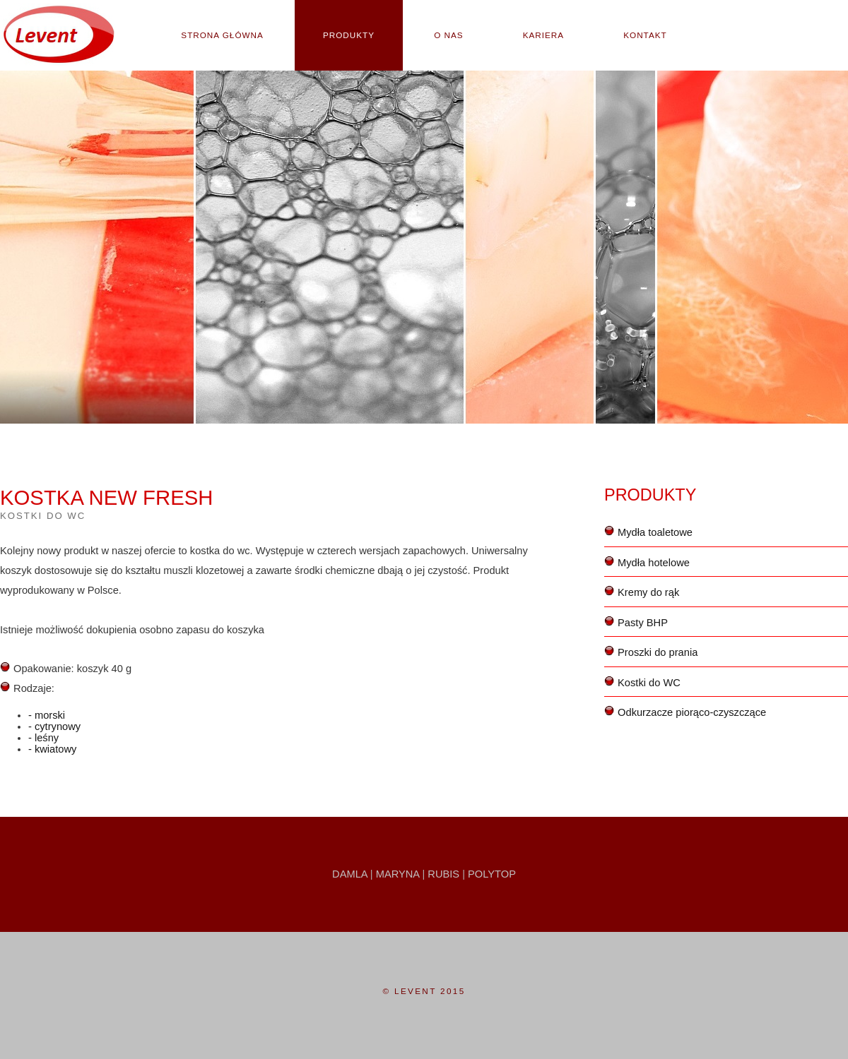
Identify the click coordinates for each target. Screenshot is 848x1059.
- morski (46, 715)
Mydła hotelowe (654, 562)
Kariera (543, 35)
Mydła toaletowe (655, 532)
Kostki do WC (649, 682)
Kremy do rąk (648, 592)
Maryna (398, 874)
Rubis (443, 874)
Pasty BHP (643, 622)
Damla (349, 874)
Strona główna (222, 35)
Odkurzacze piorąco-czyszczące (692, 712)
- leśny (43, 737)
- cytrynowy (54, 726)
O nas (448, 35)
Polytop (492, 874)
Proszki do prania (657, 652)
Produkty (349, 35)
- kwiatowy (52, 749)
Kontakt (644, 35)
